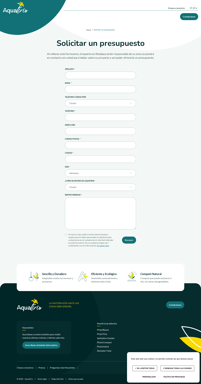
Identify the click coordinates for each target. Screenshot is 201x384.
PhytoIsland (103, 346)
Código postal (72, 139)
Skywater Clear (104, 350)
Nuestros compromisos (140, 16)
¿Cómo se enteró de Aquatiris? (80, 181)
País (67, 167)
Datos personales (75, 379)
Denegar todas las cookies (177, 368)
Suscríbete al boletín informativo (41, 345)
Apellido (70, 69)
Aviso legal (42, 379)
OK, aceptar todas (145, 368)
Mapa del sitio (58, 379)
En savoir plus (103, 245)
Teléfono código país (75, 97)
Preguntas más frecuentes (62, 367)
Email (68, 83)
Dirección (70, 125)
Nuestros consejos (164, 16)
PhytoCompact (104, 342)
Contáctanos (175, 305)
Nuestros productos (96, 16)
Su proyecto (117, 16)
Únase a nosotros (172, 5)
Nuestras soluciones (70, 16)
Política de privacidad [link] (174, 377)
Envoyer (129, 240)
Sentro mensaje (73, 195)
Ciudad (69, 153)
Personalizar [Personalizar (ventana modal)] (149, 377)
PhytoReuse (103, 329)
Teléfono (70, 111)
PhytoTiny (102, 334)
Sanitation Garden (106, 338)
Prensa (41, 367)
